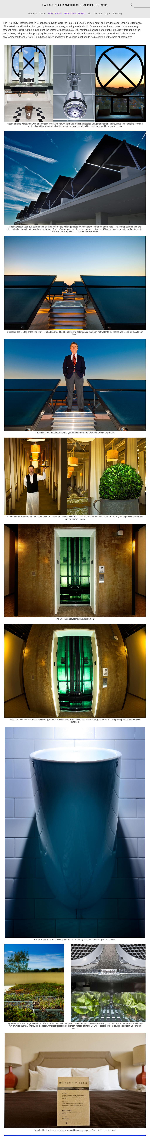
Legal (108, 13)
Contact (98, 13)
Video (43, 13)
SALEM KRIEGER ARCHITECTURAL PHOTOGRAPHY (75, 5)
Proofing (117, 13)
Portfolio (32, 13)
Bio (89, 13)
